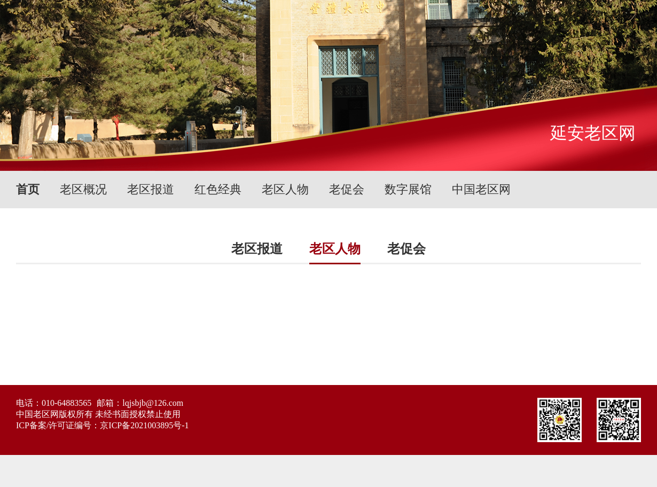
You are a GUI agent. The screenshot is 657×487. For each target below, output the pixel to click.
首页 (28, 189)
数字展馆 (408, 189)
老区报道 (150, 189)
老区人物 (285, 189)
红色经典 (217, 189)
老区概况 (83, 189)
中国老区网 (481, 189)
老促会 (346, 189)
